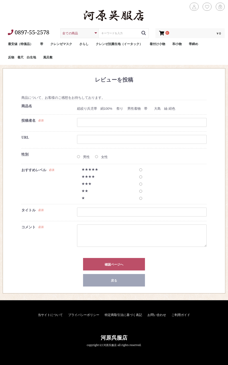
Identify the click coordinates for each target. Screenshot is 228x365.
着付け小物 (157, 44)
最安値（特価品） (20, 44)
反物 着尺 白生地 (22, 57)
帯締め (193, 44)
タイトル (28, 210)
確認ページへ (114, 264)
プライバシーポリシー (83, 315)
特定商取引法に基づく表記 (123, 315)
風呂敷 (48, 57)
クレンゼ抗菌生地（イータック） (119, 44)
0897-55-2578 (28, 32)
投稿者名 (28, 120)
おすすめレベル (33, 169)
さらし (84, 44)
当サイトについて (50, 315)
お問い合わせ (156, 315)
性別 (24, 154)
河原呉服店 (114, 337)
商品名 (26, 105)
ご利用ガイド (180, 315)
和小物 (177, 44)
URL (25, 137)
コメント (28, 227)
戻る (114, 280)
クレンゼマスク (61, 44)
